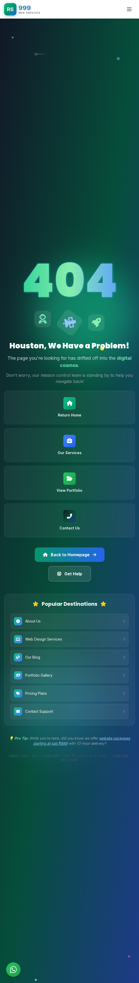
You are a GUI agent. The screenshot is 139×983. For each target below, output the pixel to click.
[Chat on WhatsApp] (13, 969)
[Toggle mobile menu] (129, 9)
